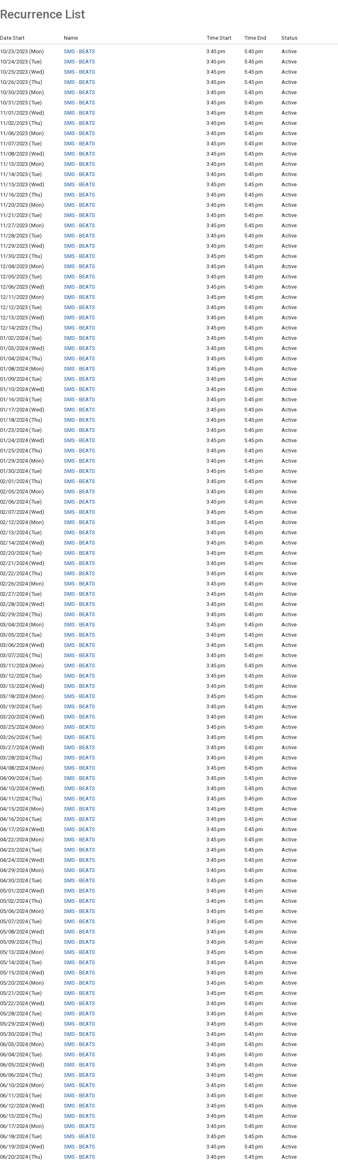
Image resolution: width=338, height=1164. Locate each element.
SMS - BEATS (79, 51)
